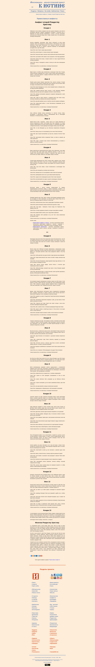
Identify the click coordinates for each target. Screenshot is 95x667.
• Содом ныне (53, 641)
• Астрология (53, 635)
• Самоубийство (53, 652)
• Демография (53, 619)
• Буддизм (34, 630)
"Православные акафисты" (54, 559)
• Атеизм (33, 646)
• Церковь (34, 623)
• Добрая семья (53, 616)
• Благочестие (35, 624)
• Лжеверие (34, 643)
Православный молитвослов (40, 226)
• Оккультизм (53, 630)
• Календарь (52, 599)
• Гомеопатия (53, 633)
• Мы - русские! (53, 604)
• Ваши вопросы (54, 582)
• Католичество (35, 640)
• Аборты (52, 638)
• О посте (34, 626)
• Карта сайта (35, 586)
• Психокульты (35, 652)
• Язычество (34, 648)
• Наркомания (53, 643)
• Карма (33, 633)
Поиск (62, 11)
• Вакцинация (53, 626)
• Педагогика (52, 618)
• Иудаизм (34, 638)
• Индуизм (34, 631)
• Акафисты (52, 597)
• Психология (53, 614)
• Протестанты (35, 641)
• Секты (33, 650)
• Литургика (34, 619)
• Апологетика (53, 589)
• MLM (51, 648)
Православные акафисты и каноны (41, 222)
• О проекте (34, 596)
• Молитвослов (53, 596)
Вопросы (41, 11)
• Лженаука (52, 646)
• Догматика (34, 614)
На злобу (47, 11)
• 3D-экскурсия (35, 609)
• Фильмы (34, 608)
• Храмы (51, 609)
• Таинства (34, 616)
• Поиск (33, 582)
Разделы (33, 11)
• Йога (33, 635)
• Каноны (34, 618)
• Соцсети (34, 584)
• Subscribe (34, 591)
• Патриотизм (53, 623)
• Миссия (51, 592)
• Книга (51, 586)
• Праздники (52, 601)
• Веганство (52, 631)
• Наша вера (34, 613)
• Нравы (51, 613)
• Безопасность (53, 624)
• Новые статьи (35, 592)
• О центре (34, 599)
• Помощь (34, 597)
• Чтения (51, 608)
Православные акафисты (41, 14)
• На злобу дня (53, 584)
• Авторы (34, 606)
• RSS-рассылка (35, 589)
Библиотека (55, 11)
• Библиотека (35, 604)
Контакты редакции (47, 662)
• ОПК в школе (53, 606)
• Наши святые (53, 591)
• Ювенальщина (53, 640)
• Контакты (34, 601)
